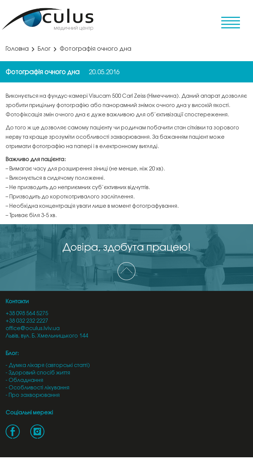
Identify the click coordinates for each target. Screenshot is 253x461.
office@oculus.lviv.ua (33, 328)
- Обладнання (24, 380)
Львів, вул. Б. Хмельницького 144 (47, 336)
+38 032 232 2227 (27, 321)
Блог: (12, 353)
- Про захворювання (33, 395)
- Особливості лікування (37, 388)
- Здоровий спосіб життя (38, 373)
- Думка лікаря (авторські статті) (48, 365)
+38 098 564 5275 (27, 313)
